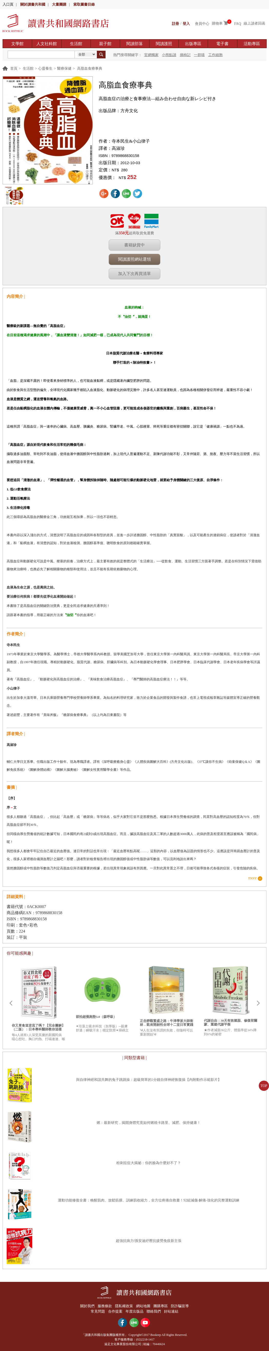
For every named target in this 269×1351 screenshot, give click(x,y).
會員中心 (202, 23)
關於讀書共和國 (32, 4)
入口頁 (8, 4)
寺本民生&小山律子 (131, 141)
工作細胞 (215, 55)
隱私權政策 (124, 1306)
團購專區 (161, 1306)
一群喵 (199, 55)
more (252, 878)
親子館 (105, 43)
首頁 (13, 68)
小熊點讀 (169, 55)
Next (258, 1003)
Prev (11, 1003)
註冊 (175, 23)
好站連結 (172, 1311)
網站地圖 (143, 1306)
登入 (186, 23)
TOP (264, 1086)
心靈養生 (45, 68)
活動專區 (252, 43)
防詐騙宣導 (181, 1306)
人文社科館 (46, 43)
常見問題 (97, 1311)
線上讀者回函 (254, 23)
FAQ (237, 23)
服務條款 (104, 1306)
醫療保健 (64, 68)
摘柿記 (185, 55)
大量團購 (59, 4)
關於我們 (86, 1306)
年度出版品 (134, 1311)
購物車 (217, 23)
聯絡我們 (154, 1311)
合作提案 (115, 1311)
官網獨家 (151, 55)
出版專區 (193, 43)
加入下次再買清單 (134, 273)
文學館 (17, 43)
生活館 (76, 43)
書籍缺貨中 (134, 245)
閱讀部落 (134, 43)
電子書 (222, 43)
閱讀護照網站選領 (134, 259)
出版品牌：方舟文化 (118, 110)
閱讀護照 (164, 43)
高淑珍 (118, 148)
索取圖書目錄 (84, 4)
